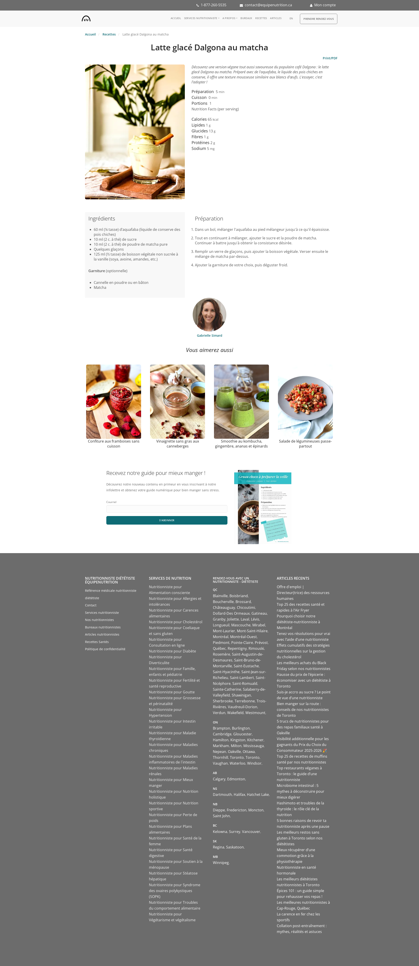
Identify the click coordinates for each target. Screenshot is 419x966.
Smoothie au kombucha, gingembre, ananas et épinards (241, 444)
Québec (219, 648)
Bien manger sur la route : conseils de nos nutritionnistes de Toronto (303, 709)
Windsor (254, 763)
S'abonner (167, 520)
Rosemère (221, 654)
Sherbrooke (223, 701)
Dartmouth (222, 794)
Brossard (243, 601)
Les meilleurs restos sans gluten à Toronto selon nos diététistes (300, 838)
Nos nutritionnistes (99, 620)
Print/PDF (330, 58)
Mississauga (253, 745)
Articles (275, 18)
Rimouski (256, 648)
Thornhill (220, 757)
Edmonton (236, 779)
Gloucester (242, 734)
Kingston (237, 739)
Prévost (261, 642)
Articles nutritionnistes (102, 634)
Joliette (233, 619)
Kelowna (220, 831)
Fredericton (237, 810)
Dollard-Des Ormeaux (231, 613)
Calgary (219, 779)
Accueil (176, 18)
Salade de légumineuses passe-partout (305, 444)
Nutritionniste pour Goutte (172, 692)
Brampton (221, 728)
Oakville (234, 751)
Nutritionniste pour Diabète (172, 651)
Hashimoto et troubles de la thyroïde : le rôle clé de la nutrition (300, 809)
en (291, 18)
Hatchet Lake (258, 794)
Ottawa (249, 751)
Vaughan (220, 763)
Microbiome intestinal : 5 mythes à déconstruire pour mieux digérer (300, 791)
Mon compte (325, 4)
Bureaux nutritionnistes (103, 627)
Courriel (111, 502)
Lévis (255, 619)
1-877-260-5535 (213, 4)
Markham (221, 745)
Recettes (261, 18)
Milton (236, 745)
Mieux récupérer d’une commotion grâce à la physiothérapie (296, 855)
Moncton (256, 810)
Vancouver (251, 831)
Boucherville (223, 601)
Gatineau (259, 613)
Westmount (255, 712)
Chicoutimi (246, 607)
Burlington (241, 728)
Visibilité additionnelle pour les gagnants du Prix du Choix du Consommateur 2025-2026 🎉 (303, 744)
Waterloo (237, 763)
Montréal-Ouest (243, 636)
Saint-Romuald (244, 683)
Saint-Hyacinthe (226, 671)
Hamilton (221, 739)
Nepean (219, 751)
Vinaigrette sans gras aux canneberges (177, 444)
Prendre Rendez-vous (318, 18)
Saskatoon (235, 847)
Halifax (239, 794)
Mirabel (258, 625)
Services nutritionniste (200, 18)
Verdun (219, 712)
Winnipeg (221, 862)
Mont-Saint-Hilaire (252, 630)
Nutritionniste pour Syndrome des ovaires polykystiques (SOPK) (174, 890)
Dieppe (219, 810)
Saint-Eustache (246, 665)
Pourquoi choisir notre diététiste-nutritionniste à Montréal (298, 622)
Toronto (237, 757)
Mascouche (241, 625)
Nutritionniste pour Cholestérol (175, 621)
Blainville (220, 595)
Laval (245, 619)
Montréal (220, 636)
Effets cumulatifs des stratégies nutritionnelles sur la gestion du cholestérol (303, 651)
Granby (219, 619)
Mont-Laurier (224, 630)
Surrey (234, 831)
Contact (90, 605)
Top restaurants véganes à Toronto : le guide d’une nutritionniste (299, 774)
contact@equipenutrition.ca (268, 4)
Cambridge (222, 734)
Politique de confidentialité (105, 649)
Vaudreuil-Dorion (242, 706)
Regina (218, 847)
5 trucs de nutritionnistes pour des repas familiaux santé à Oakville (303, 727)
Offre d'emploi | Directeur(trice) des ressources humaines (303, 592)
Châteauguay (224, 607)
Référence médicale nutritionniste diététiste (110, 594)
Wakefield (235, 712)
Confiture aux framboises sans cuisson (114, 444)
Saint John (221, 815)
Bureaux (246, 18)
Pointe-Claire (242, 642)
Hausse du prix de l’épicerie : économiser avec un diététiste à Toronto (304, 680)
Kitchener (255, 739)
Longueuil (221, 625)
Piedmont (221, 642)
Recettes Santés (97, 642)
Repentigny (237, 648)
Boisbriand (238, 595)
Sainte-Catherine (227, 689)
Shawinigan (241, 695)
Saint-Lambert (242, 677)
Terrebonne (245, 701)
